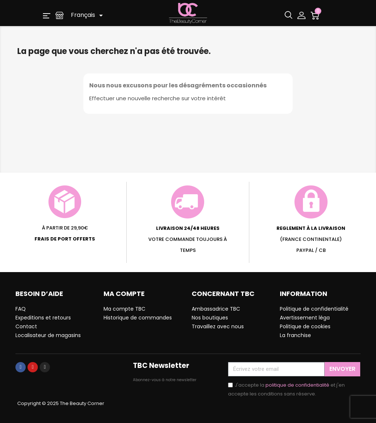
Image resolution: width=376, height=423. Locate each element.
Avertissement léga (305, 317)
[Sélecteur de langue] (88, 15)
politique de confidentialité (297, 385)
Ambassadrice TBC (216, 308)
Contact (26, 326)
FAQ (20, 308)
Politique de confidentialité (314, 308)
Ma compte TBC (124, 308)
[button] (46, 15)
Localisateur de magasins (48, 335)
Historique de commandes (138, 317)
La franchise (295, 335)
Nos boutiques (210, 317)
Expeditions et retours (43, 317)
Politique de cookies (305, 326)
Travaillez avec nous (218, 326)
